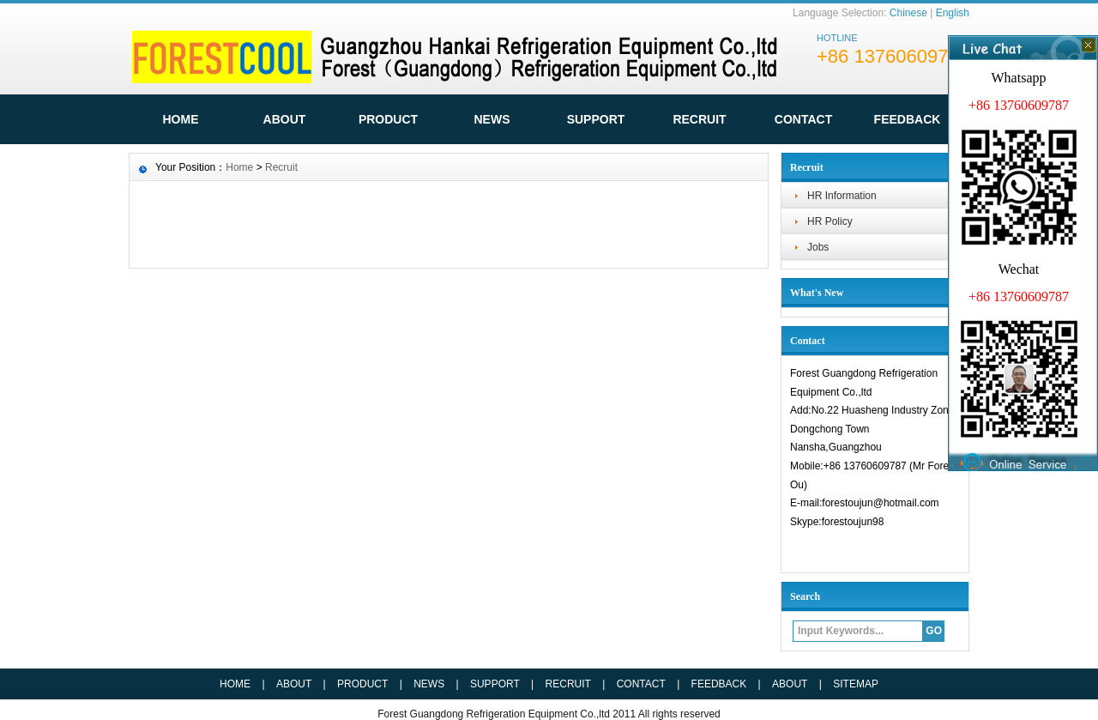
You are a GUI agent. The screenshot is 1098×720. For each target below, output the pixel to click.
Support (596, 119)
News (492, 119)
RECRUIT (568, 684)
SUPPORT (495, 684)
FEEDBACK (719, 684)
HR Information (842, 196)
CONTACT (641, 684)
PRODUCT (362, 684)
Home (239, 167)
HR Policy (830, 221)
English (952, 13)
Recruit (699, 119)
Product (388, 119)
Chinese (908, 13)
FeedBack (907, 119)
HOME (181, 119)
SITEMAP (855, 684)
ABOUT (284, 119)
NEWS (428, 684)
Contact (803, 119)
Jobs (818, 247)
